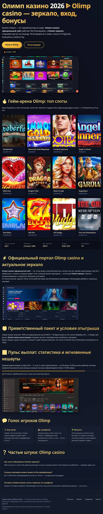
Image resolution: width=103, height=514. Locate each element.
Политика (70, 499)
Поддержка (89, 499)
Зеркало (98, 499)
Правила (79, 499)
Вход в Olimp (12, 44)
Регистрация (34, 44)
